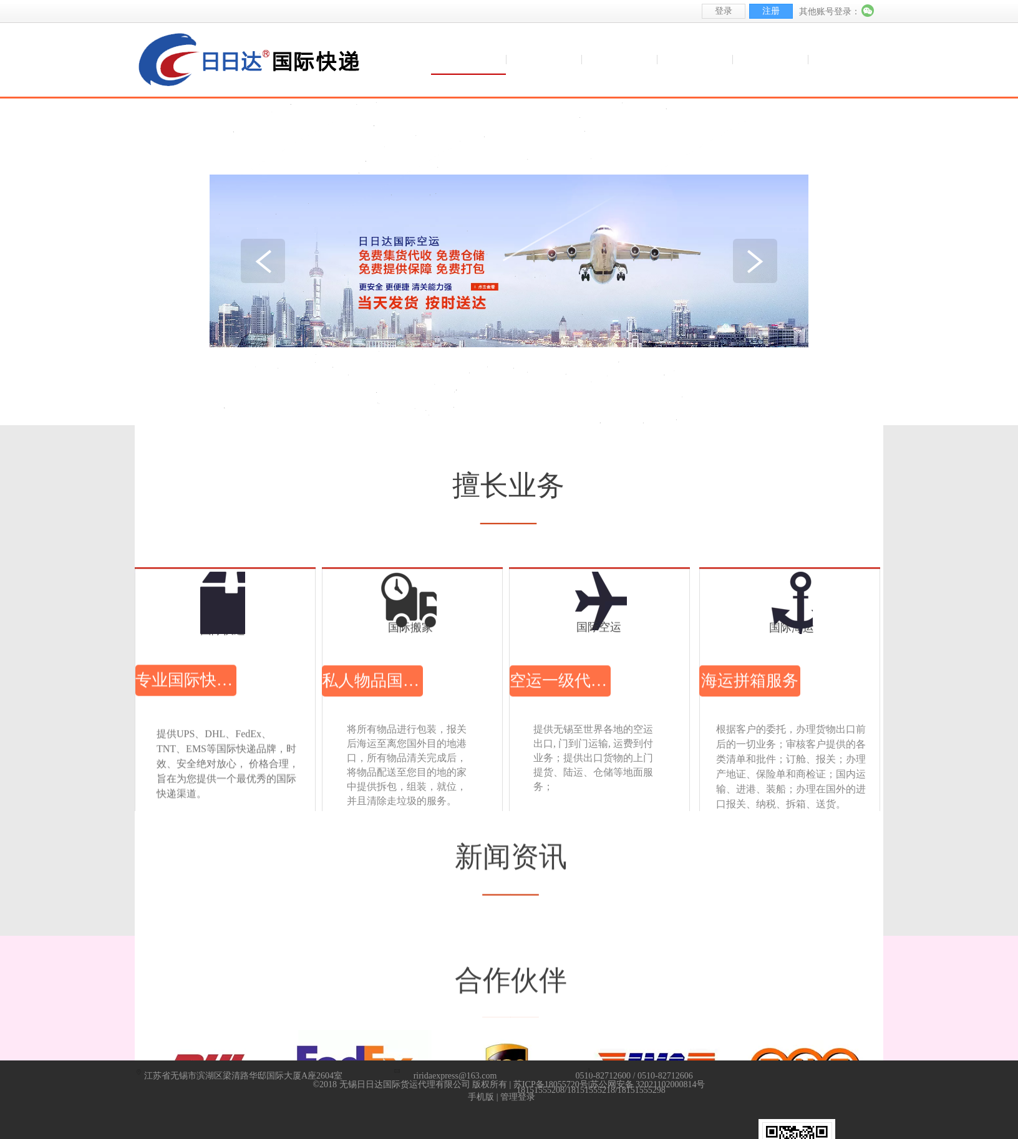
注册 (771, 11)
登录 (723, 11)
